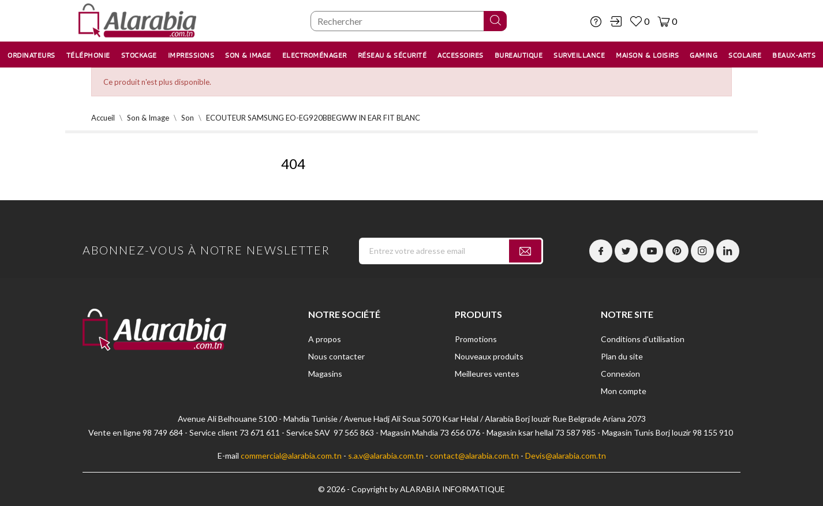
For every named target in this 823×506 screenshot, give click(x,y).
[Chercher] (409, 21)
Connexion (620, 373)
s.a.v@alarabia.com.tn (386, 455)
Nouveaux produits (489, 356)
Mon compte (623, 391)
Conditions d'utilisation (642, 339)
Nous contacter (336, 356)
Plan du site (622, 356)
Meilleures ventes (487, 373)
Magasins (325, 373)
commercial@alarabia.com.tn (291, 455)
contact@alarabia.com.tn (474, 455)
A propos (324, 339)
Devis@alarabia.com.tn (565, 455)
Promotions (476, 339)
